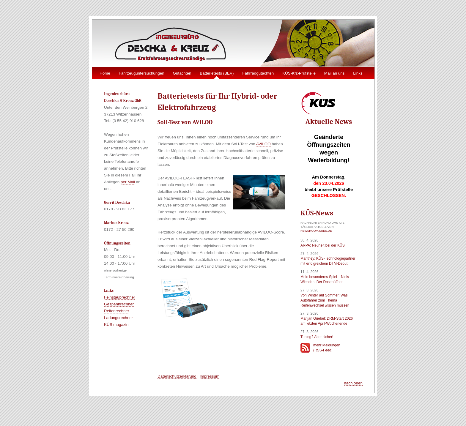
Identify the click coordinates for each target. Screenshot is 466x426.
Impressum (209, 376)
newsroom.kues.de (316, 230)
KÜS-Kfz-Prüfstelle (299, 73)
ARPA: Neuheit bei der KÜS (322, 245)
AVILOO (263, 144)
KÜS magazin (116, 324)
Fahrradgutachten (258, 73)
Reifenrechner (116, 311)
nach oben (353, 383)
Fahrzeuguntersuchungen (141, 73)
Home (105, 73)
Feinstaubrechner (119, 297)
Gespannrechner (119, 304)
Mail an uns (334, 73)
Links (357, 73)
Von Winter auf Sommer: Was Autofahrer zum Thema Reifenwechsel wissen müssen (324, 300)
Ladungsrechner (118, 317)
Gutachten (182, 73)
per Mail (128, 182)
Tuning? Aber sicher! (316, 337)
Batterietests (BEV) (217, 73)
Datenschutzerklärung (177, 376)
